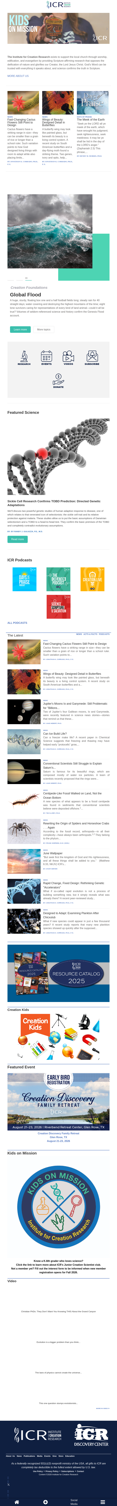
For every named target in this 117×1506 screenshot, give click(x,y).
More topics (43, 329)
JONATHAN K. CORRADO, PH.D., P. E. (60, 659)
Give (55, 1456)
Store (61, 1456)
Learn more (20, 329)
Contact (80, 1471)
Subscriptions (67, 1471)
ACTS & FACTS (90, 634)
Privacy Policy (52, 1471)
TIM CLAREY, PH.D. (53, 813)
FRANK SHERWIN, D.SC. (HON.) (57, 843)
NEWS (10, 117)
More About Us (18, 76)
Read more (17, 539)
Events (47, 1456)
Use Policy (38, 1471)
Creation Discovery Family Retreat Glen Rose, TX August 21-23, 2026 (58, 1137)
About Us (10, 1456)
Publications (29, 1456)
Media (39, 1456)
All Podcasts (17, 623)
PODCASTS (104, 634)
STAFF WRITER (51, 869)
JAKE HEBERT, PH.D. (54, 723)
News (19, 1456)
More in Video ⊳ (103, 1408)
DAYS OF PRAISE (84, 117)
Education (69, 1456)
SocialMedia (74, 1502)
